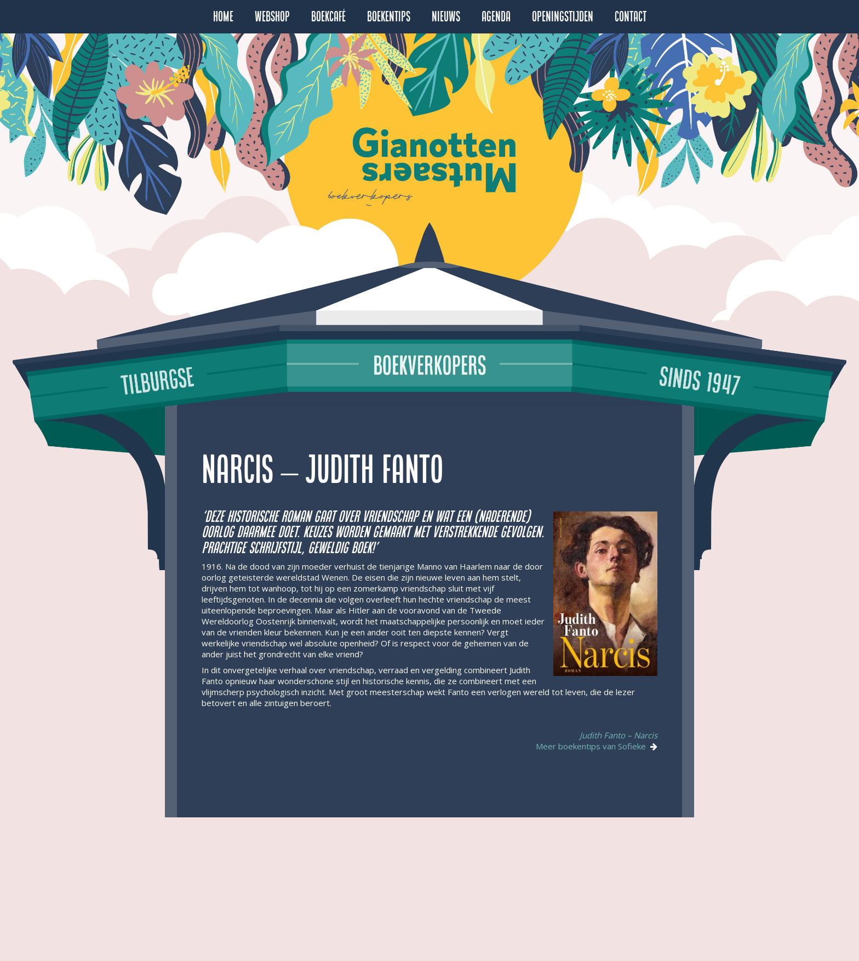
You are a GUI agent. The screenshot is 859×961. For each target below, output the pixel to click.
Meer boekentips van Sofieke (593, 746)
